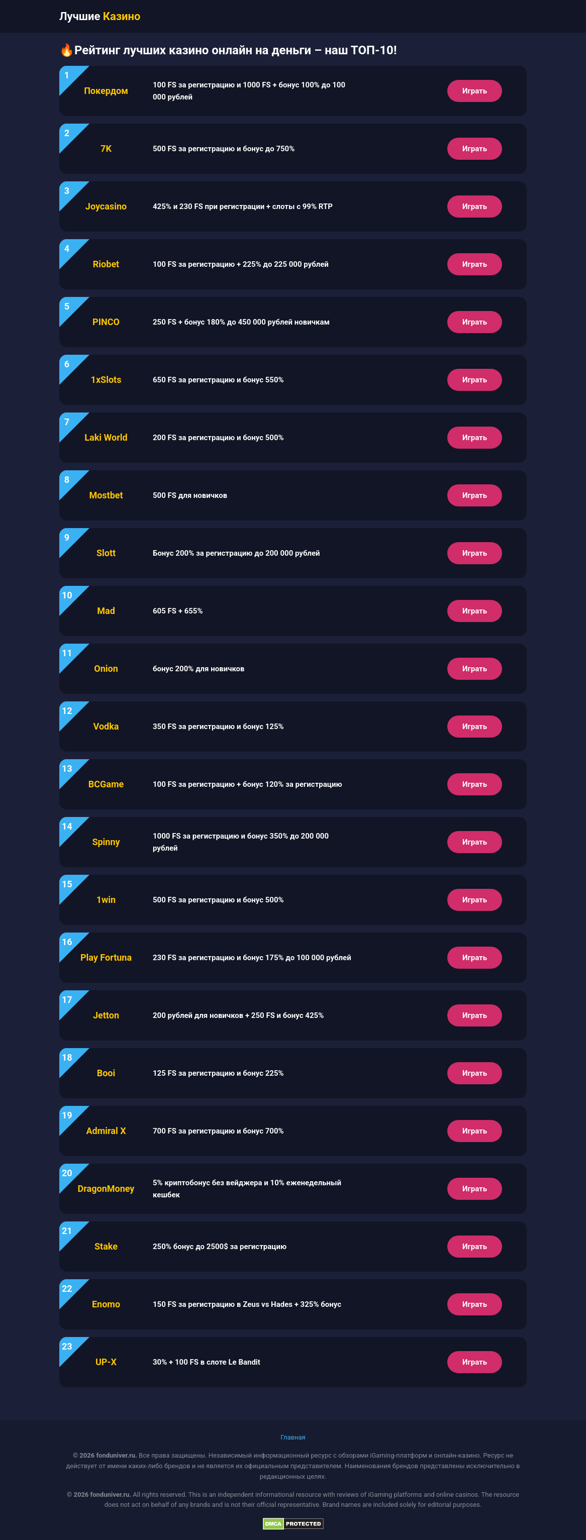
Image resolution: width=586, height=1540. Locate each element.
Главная (292, 1437)
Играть (474, 90)
